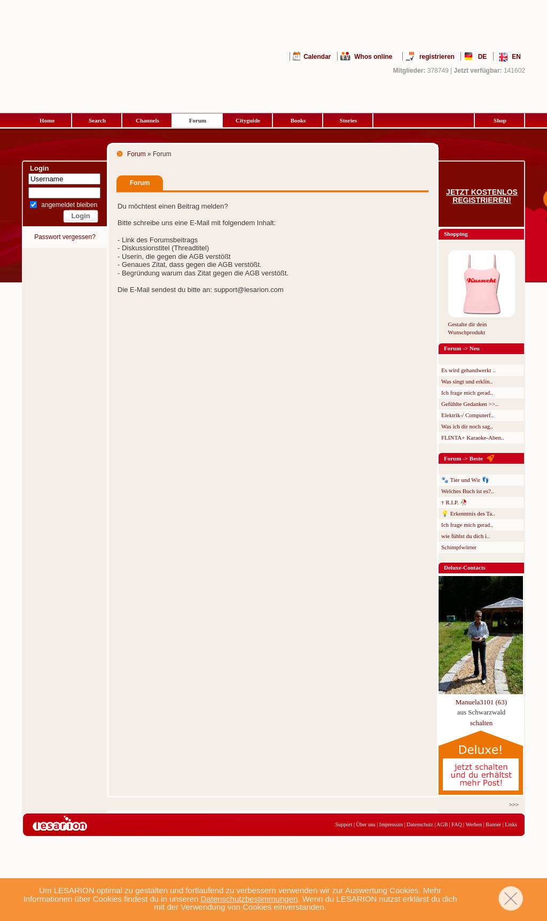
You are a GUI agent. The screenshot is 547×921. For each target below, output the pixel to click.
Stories (348, 120)
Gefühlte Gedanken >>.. (469, 404)
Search (97, 120)
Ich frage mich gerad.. (467, 392)
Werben (473, 824)
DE (482, 56)
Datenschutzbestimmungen (249, 898)
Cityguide (248, 120)
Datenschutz (420, 824)
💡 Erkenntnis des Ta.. (468, 513)
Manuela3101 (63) (481, 702)
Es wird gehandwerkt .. (468, 370)
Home (47, 120)
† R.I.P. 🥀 (454, 502)
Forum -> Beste (463, 458)
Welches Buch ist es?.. (467, 491)
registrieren (437, 56)
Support (344, 824)
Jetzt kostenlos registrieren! (482, 196)
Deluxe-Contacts (465, 567)
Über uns (365, 824)
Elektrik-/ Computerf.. (467, 415)
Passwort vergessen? (65, 237)
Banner (493, 824)
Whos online (373, 56)
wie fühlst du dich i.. (465, 536)
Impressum (391, 824)
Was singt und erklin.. (467, 381)
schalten (481, 723)
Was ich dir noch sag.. (467, 426)
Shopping (456, 234)
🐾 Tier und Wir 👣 (465, 480)
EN (516, 56)
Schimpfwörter (458, 547)
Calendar (317, 56)
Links (511, 824)
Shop (500, 120)
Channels (147, 120)
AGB (442, 824)
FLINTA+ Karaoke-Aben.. (472, 437)
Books (298, 120)
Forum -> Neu (462, 348)
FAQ (456, 824)
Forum (197, 120)
